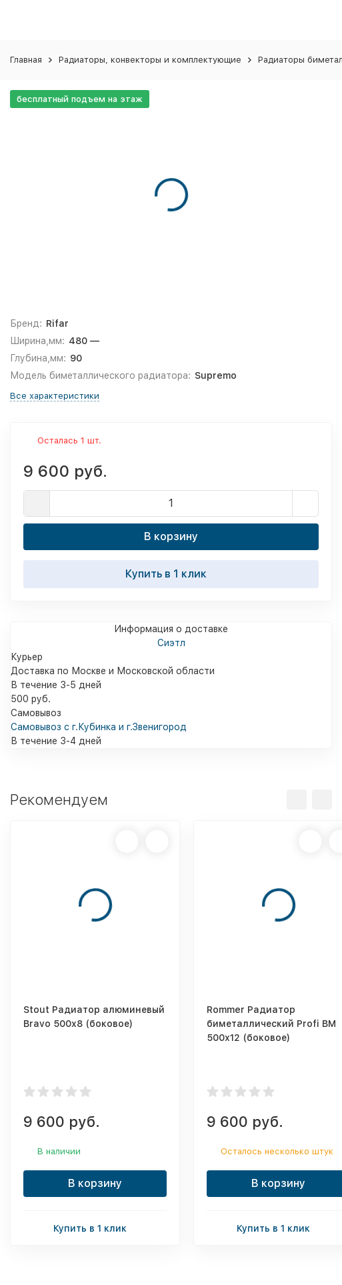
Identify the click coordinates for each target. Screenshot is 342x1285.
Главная (26, 60)
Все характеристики (54, 396)
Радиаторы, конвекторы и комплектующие (150, 60)
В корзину (171, 536)
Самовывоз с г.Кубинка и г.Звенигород (99, 727)
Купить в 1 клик (171, 573)
